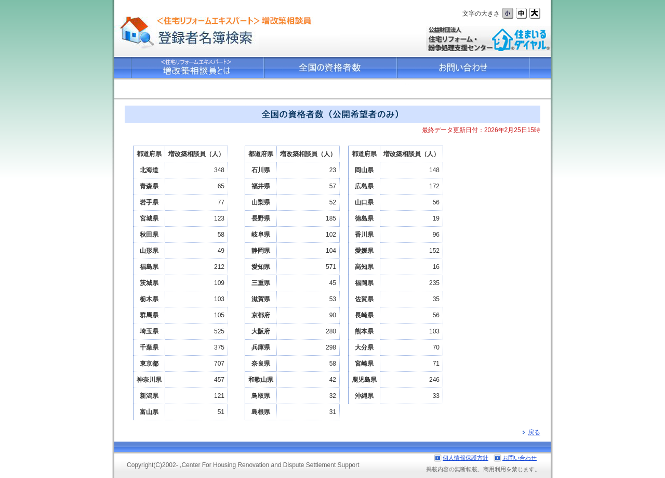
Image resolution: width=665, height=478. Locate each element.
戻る (531, 432)
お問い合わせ (519, 458)
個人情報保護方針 (465, 458)
